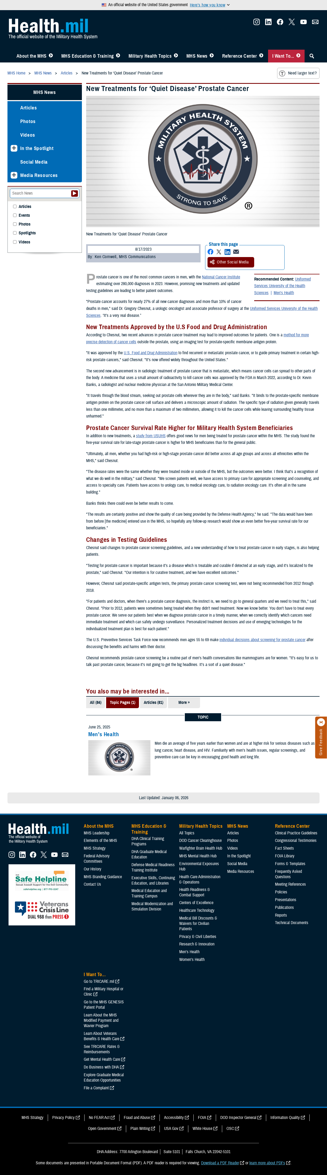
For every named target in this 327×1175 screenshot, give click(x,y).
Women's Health (192, 959)
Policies (281, 892)
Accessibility (174, 1117)
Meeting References (290, 884)
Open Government (102, 1128)
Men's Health (284, 292)
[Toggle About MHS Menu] (51, 56)
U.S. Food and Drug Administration (150, 353)
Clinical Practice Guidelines (296, 833)
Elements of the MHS (100, 840)
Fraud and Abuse (137, 1117)
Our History (92, 869)
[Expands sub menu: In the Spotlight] (14, 148)
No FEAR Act (99, 1117)
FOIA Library (284, 856)
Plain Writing (140, 1128)
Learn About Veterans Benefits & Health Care (101, 1036)
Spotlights (27, 233)
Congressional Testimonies (296, 840)
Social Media (34, 162)
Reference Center (239, 56)
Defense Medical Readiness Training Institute (153, 867)
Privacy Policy (63, 1117)
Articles (28, 108)
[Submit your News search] (74, 193)
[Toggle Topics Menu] (176, 56)
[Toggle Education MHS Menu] (118, 56)
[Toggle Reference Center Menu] (261, 56)
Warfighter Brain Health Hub (200, 848)
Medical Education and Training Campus (149, 893)
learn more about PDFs (267, 1163)
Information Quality (285, 1117)
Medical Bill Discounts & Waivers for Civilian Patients (198, 924)
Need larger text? (298, 73)
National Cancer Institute (221, 277)
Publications (284, 907)
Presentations (285, 899)
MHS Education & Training (87, 56)
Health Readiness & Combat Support (194, 892)
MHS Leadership (96, 833)
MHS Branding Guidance (103, 877)
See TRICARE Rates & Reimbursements (102, 1049)
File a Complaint (96, 1088)
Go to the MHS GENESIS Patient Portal (104, 1004)
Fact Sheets (284, 848)
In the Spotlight (37, 148)
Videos (27, 135)
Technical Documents (291, 922)
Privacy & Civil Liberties (197, 936)
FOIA (202, 1117)
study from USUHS (151, 436)
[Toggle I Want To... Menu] (298, 56)
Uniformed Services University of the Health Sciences (282, 286)
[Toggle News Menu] (212, 56)
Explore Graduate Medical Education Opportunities (104, 1077)
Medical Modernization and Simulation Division (152, 906)
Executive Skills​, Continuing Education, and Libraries (153, 880)
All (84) (95, 702)
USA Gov (171, 1128)
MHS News (197, 56)
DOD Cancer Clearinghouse (200, 840)
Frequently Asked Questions (288, 874)
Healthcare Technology (196, 910)
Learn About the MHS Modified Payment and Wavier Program (101, 1020)
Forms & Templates (290, 863)
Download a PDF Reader (220, 1163)
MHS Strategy (95, 848)
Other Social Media (229, 262)
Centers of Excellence (196, 902)
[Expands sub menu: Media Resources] (14, 175)
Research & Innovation (196, 944)
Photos (28, 121)
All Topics (186, 833)
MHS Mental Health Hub (198, 856)
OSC (230, 1128)
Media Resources (39, 175)
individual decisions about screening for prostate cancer (262, 639)
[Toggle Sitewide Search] (311, 56)
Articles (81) (153, 702)
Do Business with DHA (101, 1067)
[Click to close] (321, 722)
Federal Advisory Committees (97, 858)
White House (202, 1128)
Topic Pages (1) (122, 702)
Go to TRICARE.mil (99, 981)
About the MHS (32, 56)
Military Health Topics (150, 56)
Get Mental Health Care (102, 1059)
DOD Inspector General (238, 1117)
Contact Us (92, 884)
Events (24, 215)
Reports (281, 915)
